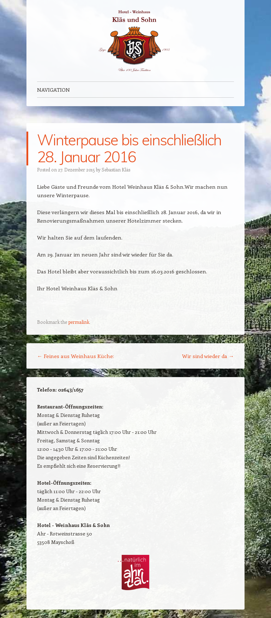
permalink (78, 322)
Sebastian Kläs (116, 169)
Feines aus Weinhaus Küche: (75, 355)
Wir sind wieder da (208, 355)
